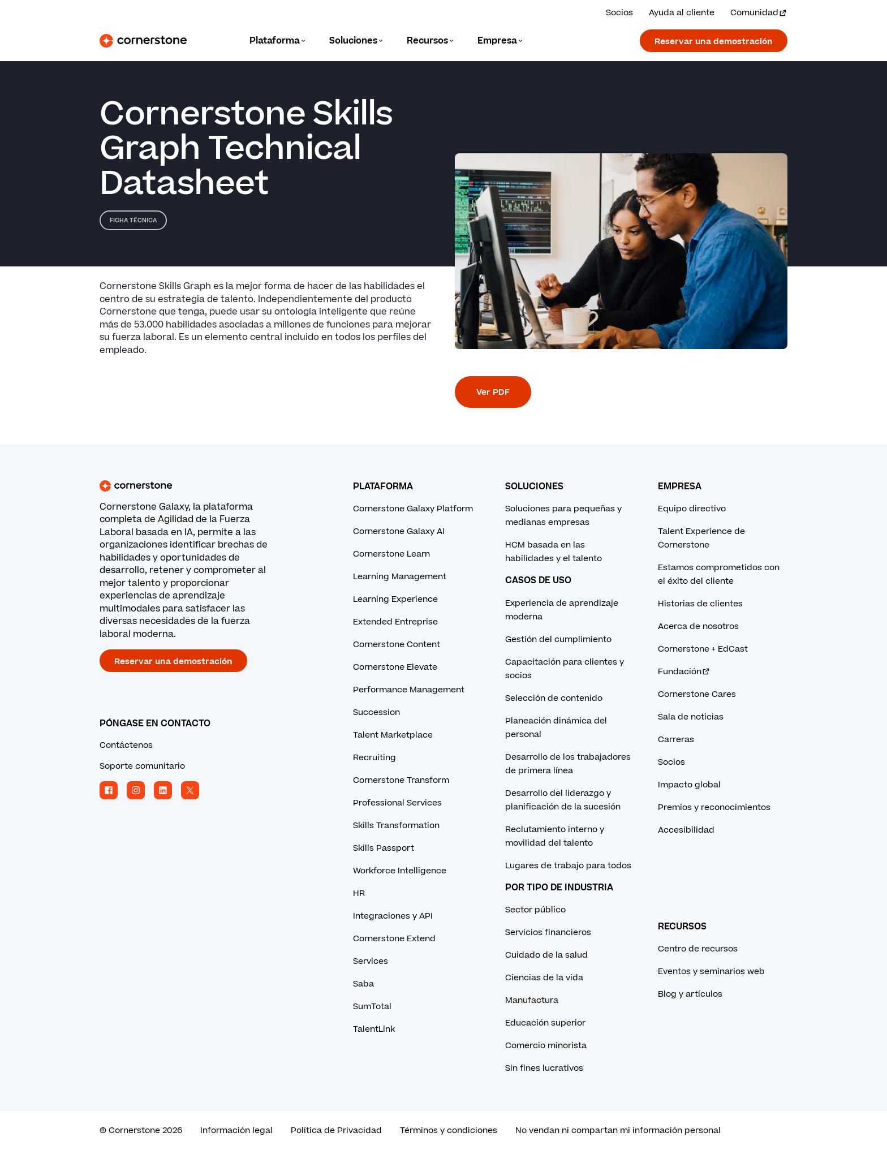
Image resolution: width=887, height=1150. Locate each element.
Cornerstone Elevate (395, 667)
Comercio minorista (546, 1046)
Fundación (684, 672)
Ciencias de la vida (544, 978)
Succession (376, 712)
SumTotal (372, 1007)
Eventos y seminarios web (711, 971)
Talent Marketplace (393, 735)
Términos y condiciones (448, 1130)
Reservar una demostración (714, 42)
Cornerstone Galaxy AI (399, 531)
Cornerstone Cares (697, 694)
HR (359, 893)
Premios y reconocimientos (714, 807)
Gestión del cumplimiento (558, 639)
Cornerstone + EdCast (703, 649)
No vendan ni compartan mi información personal (618, 1130)
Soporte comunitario (142, 766)
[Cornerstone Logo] (143, 41)
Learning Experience (395, 599)
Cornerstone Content (396, 645)
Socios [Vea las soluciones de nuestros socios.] (619, 13)
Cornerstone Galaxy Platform (413, 509)
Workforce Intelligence (399, 871)
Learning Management (399, 577)
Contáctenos (126, 745)
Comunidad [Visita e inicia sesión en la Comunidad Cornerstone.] (758, 13)
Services (370, 961)
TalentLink (374, 1029)
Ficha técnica (133, 220)
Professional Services (397, 803)
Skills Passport (383, 848)
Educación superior (545, 1023)
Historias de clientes (700, 604)
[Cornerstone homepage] (208, 486)
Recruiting (374, 758)
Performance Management (408, 690)
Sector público (535, 910)
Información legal (236, 1130)
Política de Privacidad (336, 1130)
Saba (363, 984)
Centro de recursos (698, 949)
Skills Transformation (396, 826)
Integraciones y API (393, 916)
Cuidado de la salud (546, 955)
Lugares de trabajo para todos (568, 866)
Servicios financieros (548, 932)
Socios (671, 762)
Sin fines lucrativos (544, 1068)
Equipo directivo (692, 509)
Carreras (676, 740)
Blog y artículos (690, 994)
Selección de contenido (553, 698)
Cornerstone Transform (401, 780)
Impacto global (689, 785)
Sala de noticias (691, 717)
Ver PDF (493, 392)
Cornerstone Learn (391, 554)
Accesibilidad (686, 830)
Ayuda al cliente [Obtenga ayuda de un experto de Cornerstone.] (681, 13)
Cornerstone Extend (394, 939)
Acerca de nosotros (698, 626)
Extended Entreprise (395, 622)
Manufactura (531, 1000)
